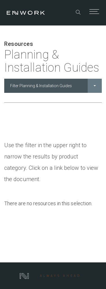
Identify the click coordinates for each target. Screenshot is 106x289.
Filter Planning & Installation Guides (56, 86)
